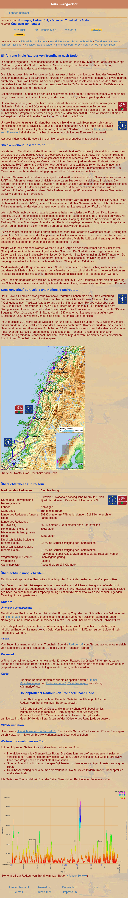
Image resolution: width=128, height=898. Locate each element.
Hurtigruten (13, 616)
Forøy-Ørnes (90, 44)
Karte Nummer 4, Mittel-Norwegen (67, 683)
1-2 (47, 647)
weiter (70, 30)
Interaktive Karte (59, 41)
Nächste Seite (77, 875)
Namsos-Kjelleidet (11, 44)
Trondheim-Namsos (106, 41)
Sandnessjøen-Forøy (68, 44)
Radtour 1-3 (76, 644)
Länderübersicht (19, 12)
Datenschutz (70, 887)
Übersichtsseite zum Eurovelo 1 (36, 731)
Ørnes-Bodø (107, 44)
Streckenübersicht (81, 41)
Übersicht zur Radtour (34, 41)
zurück (20, 30)
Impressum (70, 892)
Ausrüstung (44, 887)
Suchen (95, 887)
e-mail (19, 892)
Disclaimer (44, 892)
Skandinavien (45, 30)
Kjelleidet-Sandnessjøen (39, 44)
